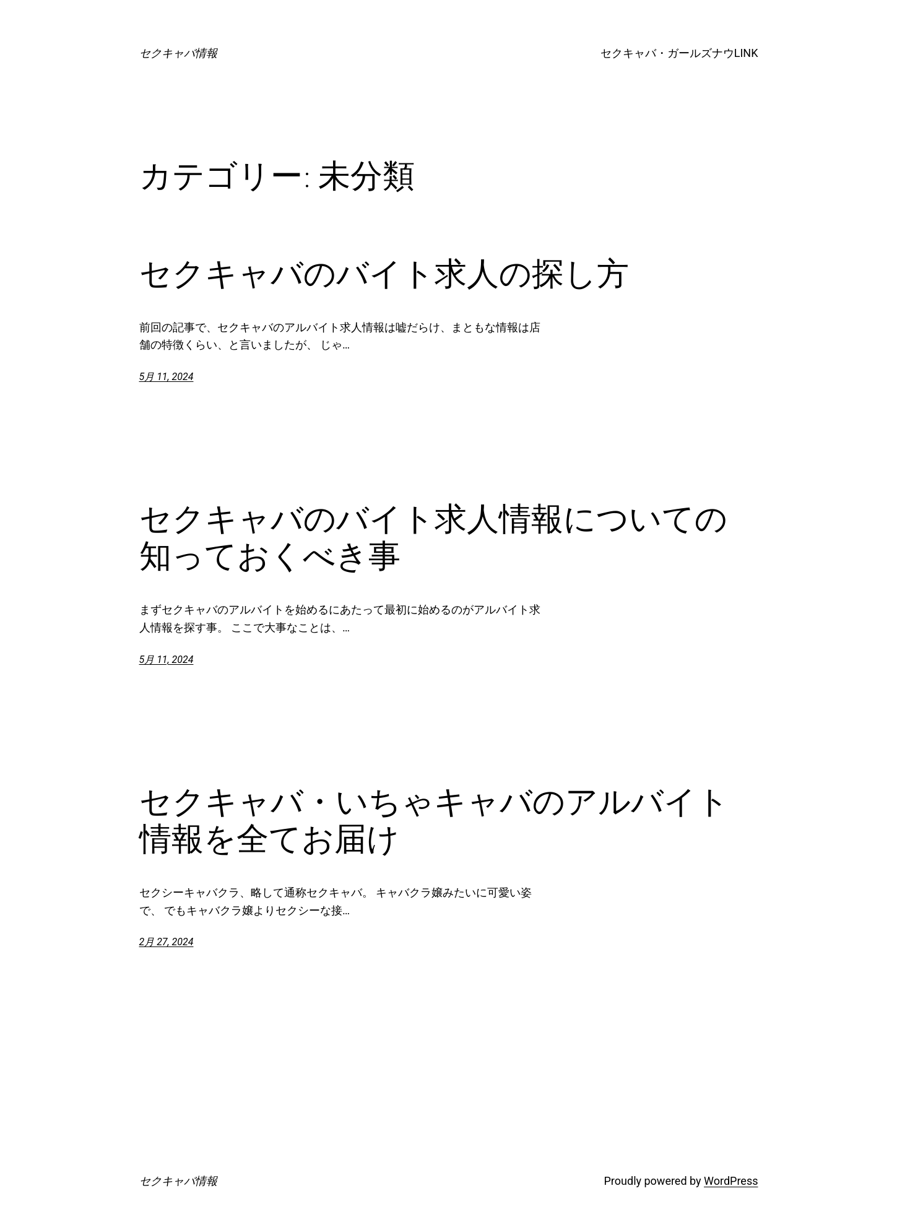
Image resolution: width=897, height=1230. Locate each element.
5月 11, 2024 (166, 377)
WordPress (731, 1180)
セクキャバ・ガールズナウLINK (679, 52)
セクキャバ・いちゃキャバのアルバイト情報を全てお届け (434, 820)
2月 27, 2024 (166, 942)
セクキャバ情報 (178, 52)
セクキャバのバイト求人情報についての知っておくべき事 (433, 537)
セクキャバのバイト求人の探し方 (384, 273)
